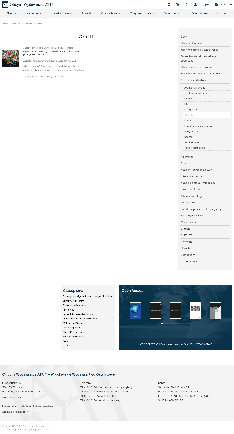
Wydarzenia (33, 13)
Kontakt (222, 13)
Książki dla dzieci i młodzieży (198, 183)
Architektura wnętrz (194, 87)
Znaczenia (68, 345)
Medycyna (187, 156)
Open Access (200, 13)
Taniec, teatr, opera (194, 147)
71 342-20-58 (88, 400)
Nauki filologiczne (192, 43)
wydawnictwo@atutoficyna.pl (28, 391)
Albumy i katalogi (191, 196)
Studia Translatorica (73, 336)
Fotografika (190, 109)
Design (188, 98)
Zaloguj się (201, 4)
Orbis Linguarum (71, 327)
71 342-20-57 (88, 391)
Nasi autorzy (61, 13)
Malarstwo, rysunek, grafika (198, 125)
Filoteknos (68, 309)
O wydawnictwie (140, 13)
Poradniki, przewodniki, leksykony (201, 209)
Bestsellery (188, 254)
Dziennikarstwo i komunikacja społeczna (199, 58)
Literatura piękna (191, 176)
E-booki (185, 228)
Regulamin (7, 406)
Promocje (186, 241)
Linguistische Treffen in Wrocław (80, 318)
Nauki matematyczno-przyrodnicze (202, 73)
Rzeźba (188, 136)
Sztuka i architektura (26, 24)
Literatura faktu (191, 189)
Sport (184, 163)
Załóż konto (223, 4)
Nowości (87, 13)
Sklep (9, 13)
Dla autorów (171, 13)
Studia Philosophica (73, 332)
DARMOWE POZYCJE (173, 344)
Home (6, 24)
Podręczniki (188, 202)
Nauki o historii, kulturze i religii (199, 49)
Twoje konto (8, 429)
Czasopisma (109, 13)
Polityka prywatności (43, 406)
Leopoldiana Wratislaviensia (78, 314)
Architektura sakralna (195, 93)
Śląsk (184, 36)
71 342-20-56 (88, 387)
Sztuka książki (191, 142)
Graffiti (39, 24)
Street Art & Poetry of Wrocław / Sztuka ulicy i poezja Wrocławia (51, 53)
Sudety (67, 341)
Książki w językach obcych (196, 170)
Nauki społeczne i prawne (196, 67)
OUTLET (186, 235)
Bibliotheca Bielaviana (74, 305)
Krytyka (188, 120)
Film (186, 104)
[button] (162, 323)
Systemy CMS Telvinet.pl (39, 429)
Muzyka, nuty (191, 131)
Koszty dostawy (23, 406)
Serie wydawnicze (192, 215)
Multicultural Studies (73, 323)
